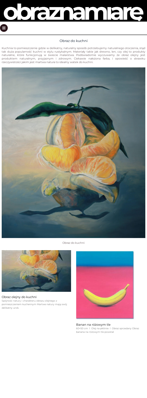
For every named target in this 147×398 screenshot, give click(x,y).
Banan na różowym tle (93, 325)
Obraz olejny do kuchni (19, 297)
